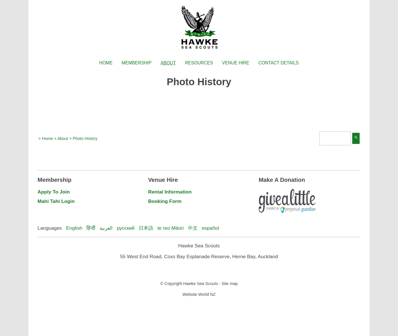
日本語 (146, 228)
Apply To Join (54, 192)
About (168, 62)
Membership (137, 62)
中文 (193, 228)
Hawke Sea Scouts (200, 283)
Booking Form (164, 201)
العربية (106, 228)
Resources (199, 62)
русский (125, 228)
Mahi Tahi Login (56, 201)
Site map (229, 283)
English (74, 228)
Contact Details (278, 62)
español (210, 228)
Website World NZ (199, 294)
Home (106, 62)
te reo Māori (170, 228)
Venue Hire (235, 62)
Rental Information (170, 192)
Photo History (85, 138)
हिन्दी (90, 228)
